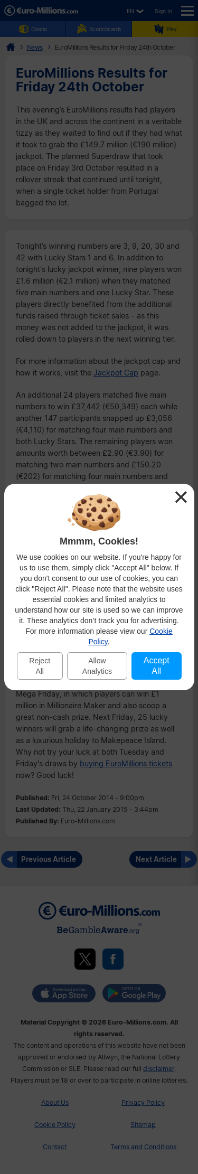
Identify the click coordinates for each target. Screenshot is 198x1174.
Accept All (156, 665)
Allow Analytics (97, 665)
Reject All (39, 665)
